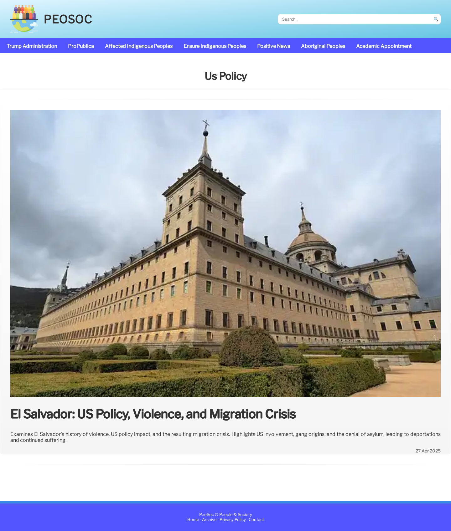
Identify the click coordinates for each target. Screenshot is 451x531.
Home (193, 520)
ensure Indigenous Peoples (215, 46)
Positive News (273, 46)
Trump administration (32, 46)
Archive (209, 520)
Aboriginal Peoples (323, 46)
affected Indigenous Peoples (139, 46)
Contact (256, 520)
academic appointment (384, 46)
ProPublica (81, 46)
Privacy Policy (233, 520)
